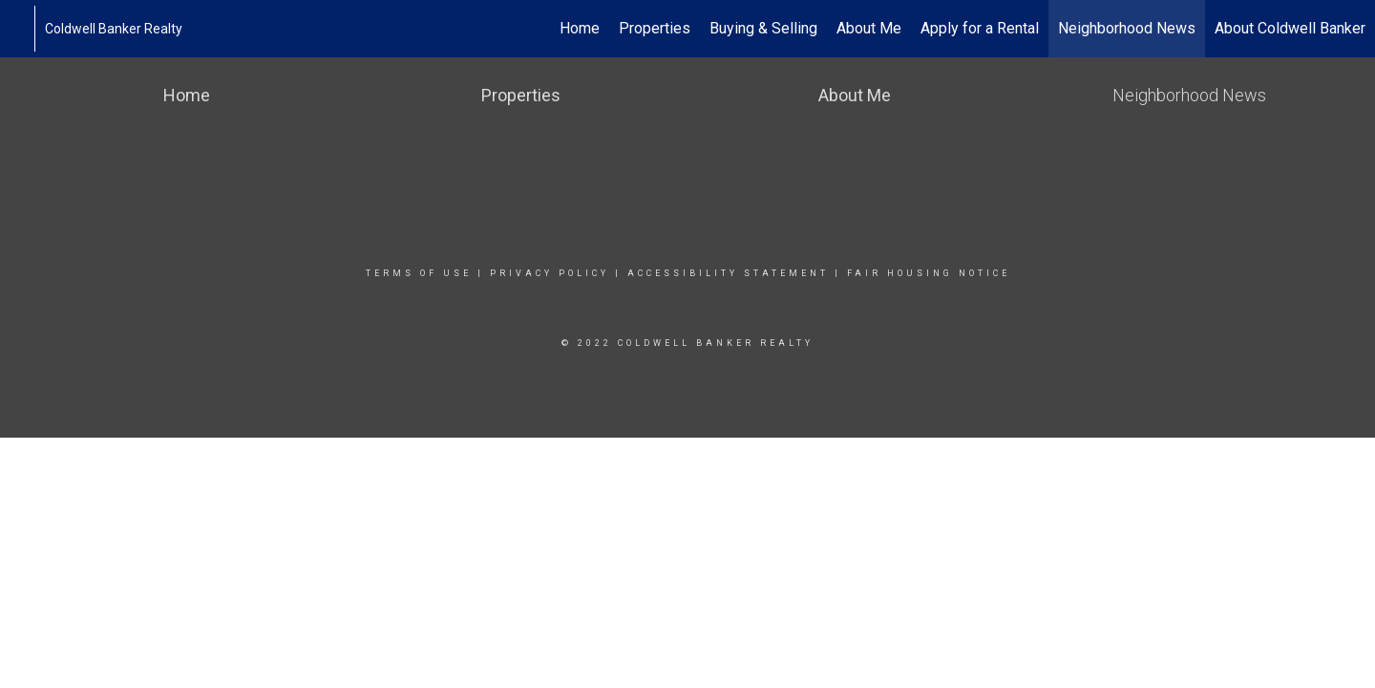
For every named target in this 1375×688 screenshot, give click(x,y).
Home (580, 28)
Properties (654, 28)
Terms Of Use (419, 273)
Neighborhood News (1126, 28)
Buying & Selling (763, 28)
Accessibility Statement (728, 273)
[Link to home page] (24, 28)
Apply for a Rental (979, 28)
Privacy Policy (549, 273)
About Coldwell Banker (1290, 28)
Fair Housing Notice (928, 273)
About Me (868, 28)
